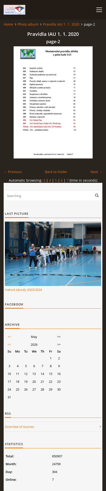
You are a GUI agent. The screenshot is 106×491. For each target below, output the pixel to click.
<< (9, 336)
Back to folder (56, 171)
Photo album (28, 24)
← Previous (13, 171)
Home (8, 24)
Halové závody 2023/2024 (23, 289)
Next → (96, 171)
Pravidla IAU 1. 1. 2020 (61, 24)
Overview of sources (19, 426)
